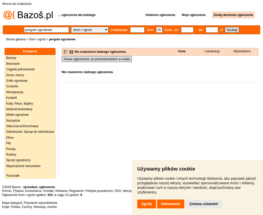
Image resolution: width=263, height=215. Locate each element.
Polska (15, 207)
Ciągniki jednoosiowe (20, 69)
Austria (52, 207)
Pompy (11, 149)
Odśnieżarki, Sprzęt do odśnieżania (30, 132)
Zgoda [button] (146, 204)
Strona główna (15, 39)
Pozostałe (13, 175)
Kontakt (48, 191)
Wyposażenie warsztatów (23, 166)
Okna (9, 137)
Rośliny (11, 154)
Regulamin (76, 191)
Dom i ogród (37, 39)
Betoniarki (13, 63)
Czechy (27, 207)
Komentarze (33, 191)
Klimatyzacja (14, 92)
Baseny (11, 58)
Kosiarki (11, 98)
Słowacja (39, 207)
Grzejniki (12, 86)
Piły (8, 143)
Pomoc (6, 191)
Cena (181, 51)
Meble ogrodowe (17, 115)
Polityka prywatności (99, 191)
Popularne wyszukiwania (40, 203)
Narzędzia (13, 120)
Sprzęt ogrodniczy (18, 160)
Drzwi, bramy (15, 75)
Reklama (61, 191)
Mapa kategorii (12, 203)
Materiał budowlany (19, 109)
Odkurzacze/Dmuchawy (22, 126)
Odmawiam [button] (170, 204)
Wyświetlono (242, 51)
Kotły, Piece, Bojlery (19, 103)
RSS (118, 191)
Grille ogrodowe (16, 80)
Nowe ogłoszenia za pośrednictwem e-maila (97, 59)
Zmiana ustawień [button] (203, 204)
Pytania (18, 191)
